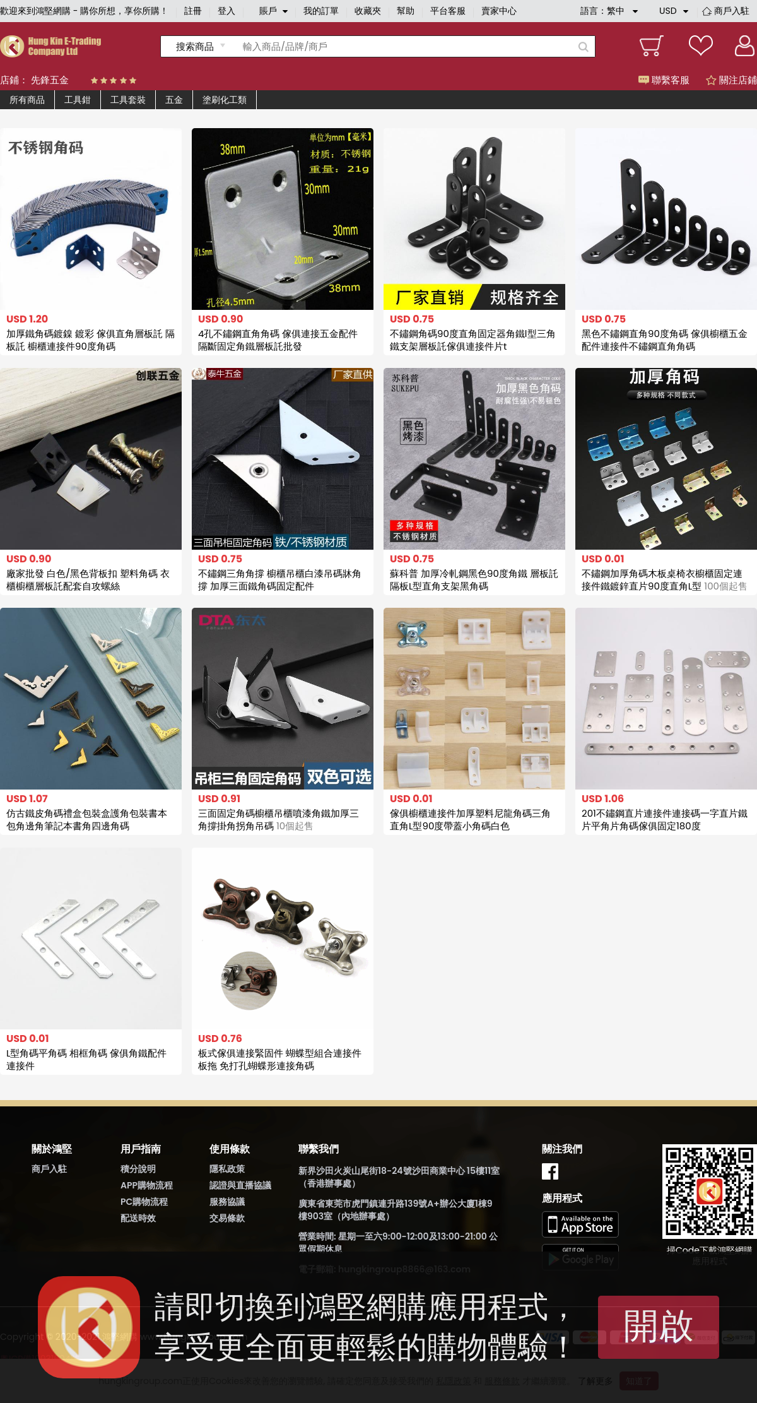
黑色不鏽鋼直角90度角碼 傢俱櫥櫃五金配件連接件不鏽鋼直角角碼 (665, 340)
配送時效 (138, 1218)
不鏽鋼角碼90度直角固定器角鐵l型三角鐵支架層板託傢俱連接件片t (473, 340)
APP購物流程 (146, 1185)
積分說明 (138, 1169)
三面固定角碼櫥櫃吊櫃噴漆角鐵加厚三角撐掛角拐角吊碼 (278, 819)
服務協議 (227, 1201)
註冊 (193, 10)
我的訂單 (321, 10)
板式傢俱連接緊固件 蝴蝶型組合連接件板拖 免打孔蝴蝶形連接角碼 (279, 1059)
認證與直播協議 (240, 1185)
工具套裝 (128, 99)
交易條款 (227, 1218)
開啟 (658, 1326)
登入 (226, 10)
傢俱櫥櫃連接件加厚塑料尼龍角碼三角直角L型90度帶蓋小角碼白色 (470, 819)
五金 (174, 99)
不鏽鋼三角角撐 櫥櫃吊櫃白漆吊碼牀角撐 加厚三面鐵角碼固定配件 (279, 580)
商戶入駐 (731, 10)
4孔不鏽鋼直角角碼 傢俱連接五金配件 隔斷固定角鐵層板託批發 (278, 340)
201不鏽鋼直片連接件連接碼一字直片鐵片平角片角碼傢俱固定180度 (665, 819)
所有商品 (27, 99)
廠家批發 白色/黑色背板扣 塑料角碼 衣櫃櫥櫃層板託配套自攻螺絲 (88, 580)
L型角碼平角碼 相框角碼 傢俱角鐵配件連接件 (86, 1059)
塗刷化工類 (224, 99)
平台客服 (448, 10)
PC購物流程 (144, 1201)
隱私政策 (227, 1169)
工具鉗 (77, 99)
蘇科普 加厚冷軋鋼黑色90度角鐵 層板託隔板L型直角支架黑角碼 (474, 580)
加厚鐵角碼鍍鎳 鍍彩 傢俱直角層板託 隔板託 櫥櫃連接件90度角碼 (90, 340)
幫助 (405, 10)
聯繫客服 (664, 79)
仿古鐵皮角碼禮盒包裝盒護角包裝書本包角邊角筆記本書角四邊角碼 (86, 819)
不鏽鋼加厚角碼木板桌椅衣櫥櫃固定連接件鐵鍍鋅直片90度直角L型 (665, 580)
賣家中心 (499, 10)
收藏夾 (368, 10)
